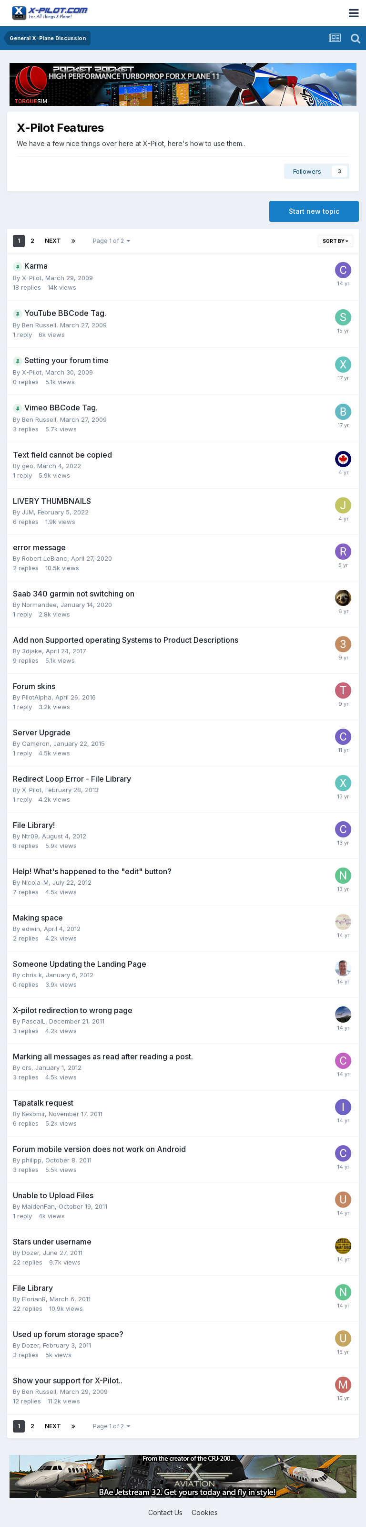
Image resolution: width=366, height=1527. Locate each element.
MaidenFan (38, 1206)
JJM (28, 512)
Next (53, 240)
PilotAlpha (36, 697)
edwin (31, 928)
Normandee (39, 604)
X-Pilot (31, 278)
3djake (32, 651)
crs (26, 1067)
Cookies (205, 1512)
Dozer (30, 1252)
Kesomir (33, 1114)
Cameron (36, 743)
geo (27, 466)
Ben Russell (39, 325)
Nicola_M (35, 882)
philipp (31, 1160)
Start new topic (314, 211)
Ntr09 (30, 836)
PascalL (33, 1021)
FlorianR (34, 1299)
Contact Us (165, 1512)
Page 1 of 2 (111, 240)
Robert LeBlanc (44, 558)
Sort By (335, 241)
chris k (32, 975)
